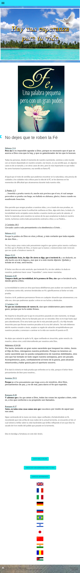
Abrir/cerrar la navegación (40, 3)
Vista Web (75, 569)
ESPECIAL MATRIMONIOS (40, 476)
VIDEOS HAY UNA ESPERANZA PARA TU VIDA (40, 468)
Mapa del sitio (22, 568)
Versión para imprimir (10, 568)
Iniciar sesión (74, 568)
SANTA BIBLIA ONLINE (40, 459)
